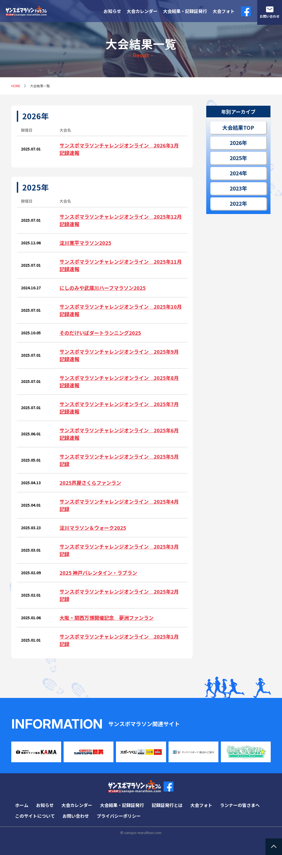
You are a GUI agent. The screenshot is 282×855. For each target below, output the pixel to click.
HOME (15, 85)
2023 (236, 188)
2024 (236, 173)
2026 (236, 143)
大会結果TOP (238, 127)
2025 (236, 158)
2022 (236, 203)
